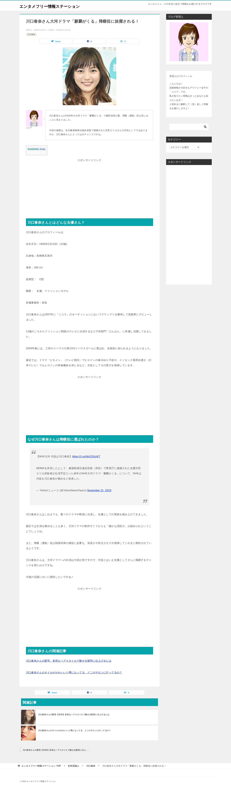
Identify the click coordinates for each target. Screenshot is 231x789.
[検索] (189, 127)
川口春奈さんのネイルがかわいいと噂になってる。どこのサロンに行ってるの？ (74, 672)
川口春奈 (31, 34)
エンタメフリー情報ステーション (57, 5)
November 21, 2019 (99, 490)
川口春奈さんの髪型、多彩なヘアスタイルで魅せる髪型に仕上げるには (69, 660)
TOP (41, 766)
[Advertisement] (89, 186)
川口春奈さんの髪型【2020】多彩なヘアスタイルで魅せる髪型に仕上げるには (74, 714)
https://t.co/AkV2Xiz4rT (86, 456)
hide (42, 149)
